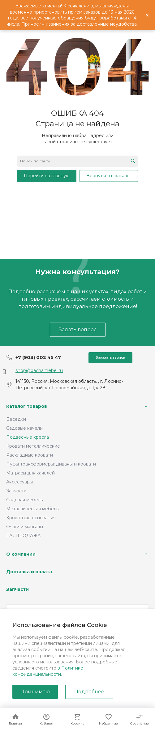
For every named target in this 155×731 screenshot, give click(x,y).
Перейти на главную (47, 175)
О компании (21, 554)
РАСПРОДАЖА (23, 535)
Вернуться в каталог (108, 175)
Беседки (16, 419)
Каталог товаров (26, 406)
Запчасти (16, 491)
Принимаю (35, 692)
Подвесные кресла (27, 437)
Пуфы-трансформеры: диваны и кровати (51, 464)
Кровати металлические (33, 446)
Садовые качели (24, 428)
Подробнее (89, 692)
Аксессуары (19, 482)
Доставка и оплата (29, 571)
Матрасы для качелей (30, 473)
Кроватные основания (31, 517)
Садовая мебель (24, 500)
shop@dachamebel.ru (39, 370)
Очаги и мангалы (24, 526)
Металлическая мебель (32, 509)
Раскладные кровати (29, 455)
